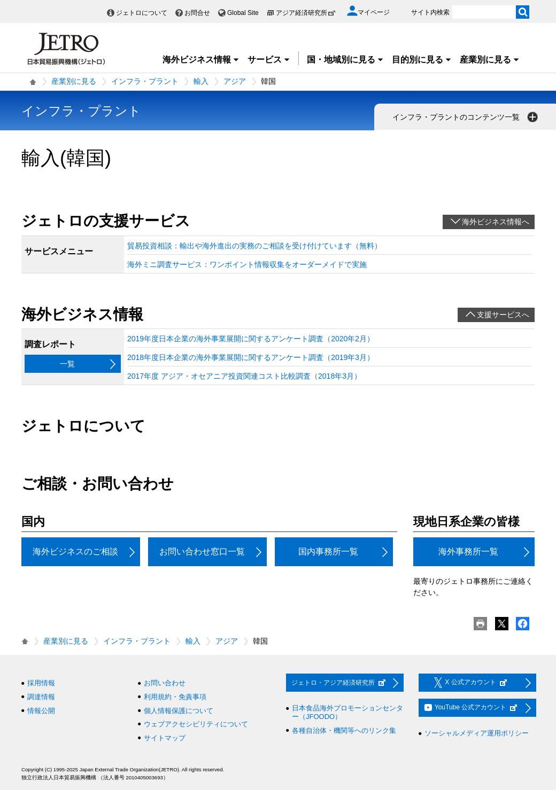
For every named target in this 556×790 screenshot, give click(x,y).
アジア (234, 81)
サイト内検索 (430, 12)
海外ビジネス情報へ (495, 221)
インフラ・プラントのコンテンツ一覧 (466, 117)
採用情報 (41, 683)
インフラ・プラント (145, 81)
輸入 (201, 81)
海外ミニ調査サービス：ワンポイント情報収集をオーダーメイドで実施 (247, 264)
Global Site (243, 13)
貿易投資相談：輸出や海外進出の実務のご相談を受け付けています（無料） (254, 245)
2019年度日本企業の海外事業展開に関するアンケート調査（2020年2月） (250, 338)
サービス (269, 59)
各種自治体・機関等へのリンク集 (344, 730)
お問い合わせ (165, 683)
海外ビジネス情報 (201, 59)
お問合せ (197, 13)
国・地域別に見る (345, 59)
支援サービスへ (503, 314)
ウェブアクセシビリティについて (196, 724)
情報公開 (41, 711)
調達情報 (41, 697)
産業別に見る (490, 59)
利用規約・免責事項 (175, 697)
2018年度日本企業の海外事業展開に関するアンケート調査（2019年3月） (250, 357)
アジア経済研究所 (306, 13)
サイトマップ (165, 738)
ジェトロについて (141, 13)
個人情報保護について (178, 711)
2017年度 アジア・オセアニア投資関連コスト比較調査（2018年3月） (244, 376)
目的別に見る (422, 59)
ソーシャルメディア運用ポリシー (476, 733)
